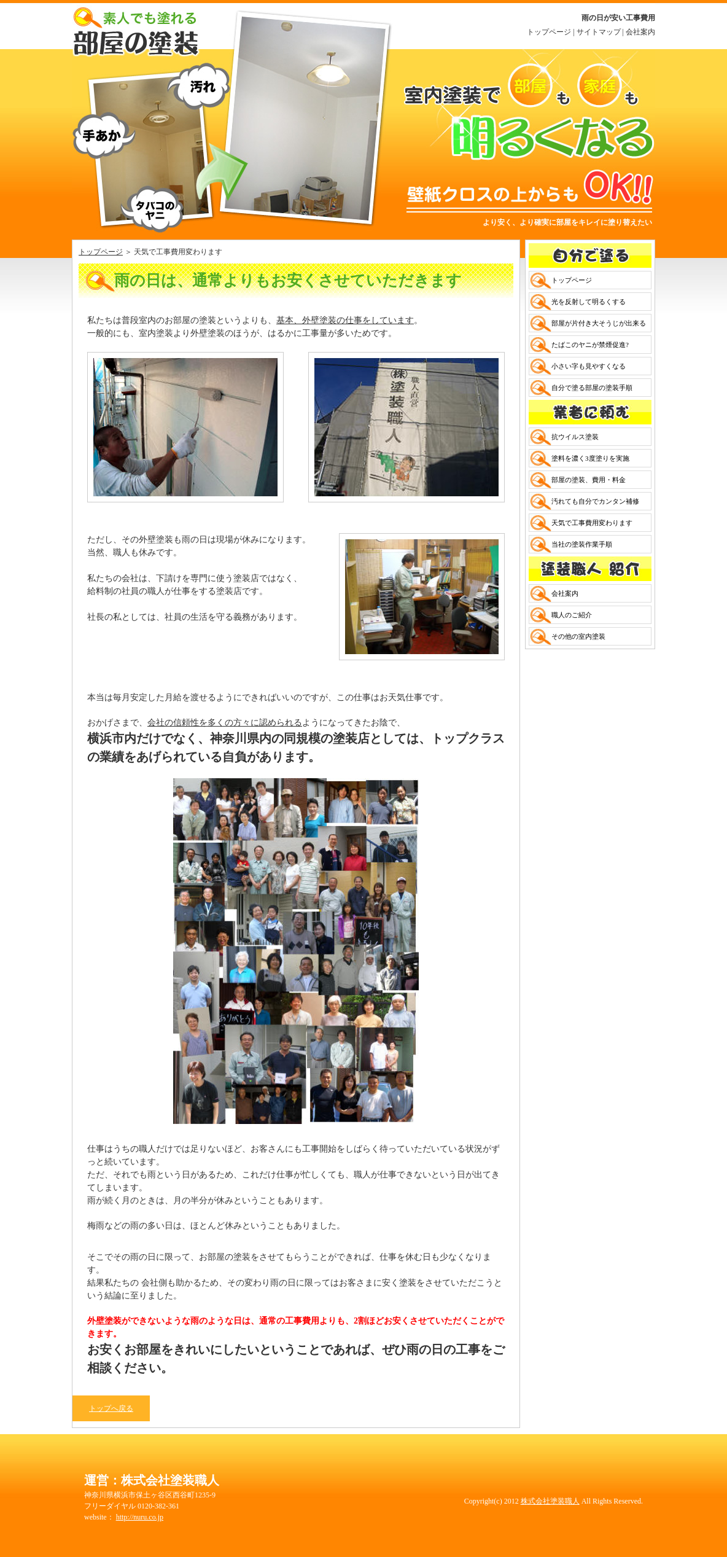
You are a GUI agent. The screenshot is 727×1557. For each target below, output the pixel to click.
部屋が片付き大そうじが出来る (598, 323)
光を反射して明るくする (588, 301)
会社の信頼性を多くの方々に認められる (224, 722)
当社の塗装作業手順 (581, 544)
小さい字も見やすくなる (588, 366)
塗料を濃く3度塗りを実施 (590, 458)
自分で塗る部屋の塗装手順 (591, 387)
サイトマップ (599, 32)
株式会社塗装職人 (550, 1501)
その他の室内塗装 (578, 636)
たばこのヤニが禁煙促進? (590, 344)
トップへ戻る (111, 1408)
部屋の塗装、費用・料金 (588, 479)
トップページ (549, 32)
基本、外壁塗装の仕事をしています (345, 320)
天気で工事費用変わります (591, 522)
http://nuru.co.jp (139, 1517)
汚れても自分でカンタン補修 (595, 501)
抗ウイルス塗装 (575, 436)
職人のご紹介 (571, 615)
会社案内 (640, 32)
